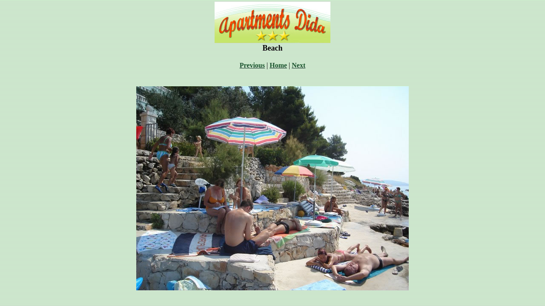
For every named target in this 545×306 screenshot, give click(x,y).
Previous (252, 65)
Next (298, 65)
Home (278, 65)
